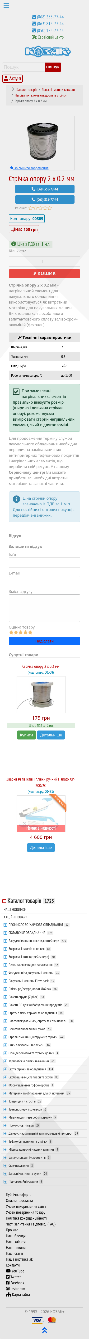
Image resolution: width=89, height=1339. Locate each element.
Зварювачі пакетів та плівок (30, 948)
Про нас (12, 1230)
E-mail (14, 573)
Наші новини (16, 1247)
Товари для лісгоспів (25, 1101)
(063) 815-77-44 (50, 23)
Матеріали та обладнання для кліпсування (40, 1093)
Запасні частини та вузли (28, 1173)
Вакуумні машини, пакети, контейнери (38, 940)
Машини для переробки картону (33, 1117)
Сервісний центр (51, 37)
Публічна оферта (18, 1194)
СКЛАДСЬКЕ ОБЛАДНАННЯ (31, 932)
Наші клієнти (16, 1241)
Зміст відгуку (21, 591)
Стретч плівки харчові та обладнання (36, 1012)
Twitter (13, 1277)
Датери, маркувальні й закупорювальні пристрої (44, 1133)
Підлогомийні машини (26, 1181)
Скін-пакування (21, 1165)
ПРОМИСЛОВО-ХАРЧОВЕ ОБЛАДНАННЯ (39, 924)
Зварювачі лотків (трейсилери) (32, 956)
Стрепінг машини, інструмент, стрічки (37, 1037)
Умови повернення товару (25, 1212)
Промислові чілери (24, 1125)
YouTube (15, 1271)
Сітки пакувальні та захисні (30, 1045)
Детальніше (51, 735)
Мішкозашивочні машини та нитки (34, 1149)
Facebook (15, 1282)
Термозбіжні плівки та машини (32, 1061)
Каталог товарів (31, 900)
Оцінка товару (22, 627)
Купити (26, 735)
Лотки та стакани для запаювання (34, 964)
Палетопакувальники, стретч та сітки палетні (41, 1020)
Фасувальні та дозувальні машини (34, 972)
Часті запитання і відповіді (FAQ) (31, 1224)
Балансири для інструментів (30, 1157)
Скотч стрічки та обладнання (31, 1069)
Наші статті (14, 1253)
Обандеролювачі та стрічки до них (34, 1053)
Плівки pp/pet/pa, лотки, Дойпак (33, 988)
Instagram (15, 1288)
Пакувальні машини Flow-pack (32, 980)
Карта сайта (18, 1294)
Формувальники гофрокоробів (31, 1085)
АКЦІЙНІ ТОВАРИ (16, 917)
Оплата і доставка (19, 1200)
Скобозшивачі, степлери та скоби (34, 1077)
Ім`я (12, 554)
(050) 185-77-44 (50, 30)
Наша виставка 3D (19, 1259)
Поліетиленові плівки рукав (30, 1028)
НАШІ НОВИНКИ (15, 909)
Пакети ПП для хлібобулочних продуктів (39, 1004)
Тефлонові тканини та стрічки (30, 1141)
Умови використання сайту (26, 1206)
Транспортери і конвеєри (28, 1109)
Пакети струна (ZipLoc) (27, 996)
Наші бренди (16, 1235)
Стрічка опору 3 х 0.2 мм (40, 666)
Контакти (13, 1265)
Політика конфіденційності (26, 1218)
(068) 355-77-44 (50, 17)
